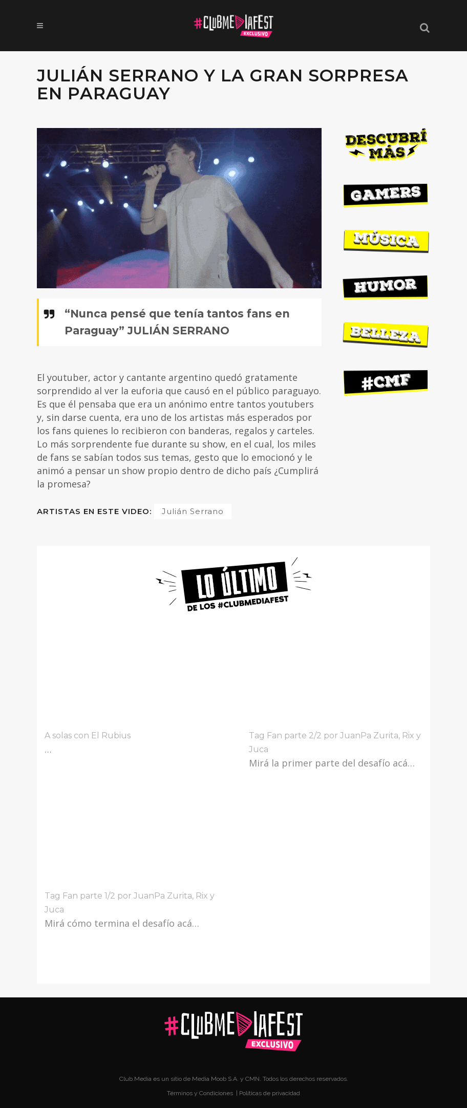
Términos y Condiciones (201, 1093)
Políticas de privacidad (269, 1093)
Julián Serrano (193, 511)
